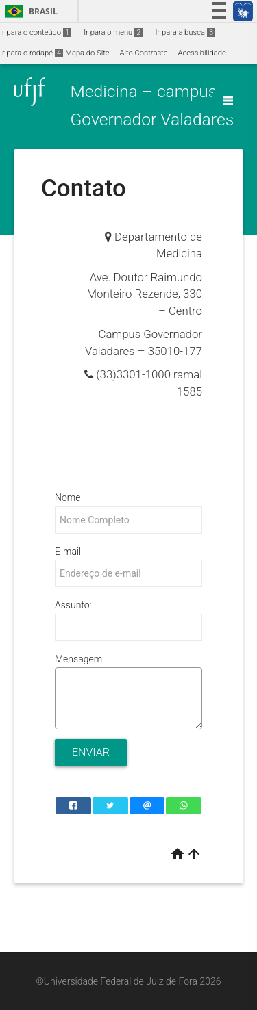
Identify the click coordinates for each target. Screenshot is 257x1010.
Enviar (91, 752)
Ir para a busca (185, 32)
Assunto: (73, 604)
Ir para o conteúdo (35, 32)
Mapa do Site (87, 53)
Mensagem (78, 658)
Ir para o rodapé (31, 53)
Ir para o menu (113, 32)
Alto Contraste (144, 53)
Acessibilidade (201, 53)
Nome (67, 497)
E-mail (68, 551)
